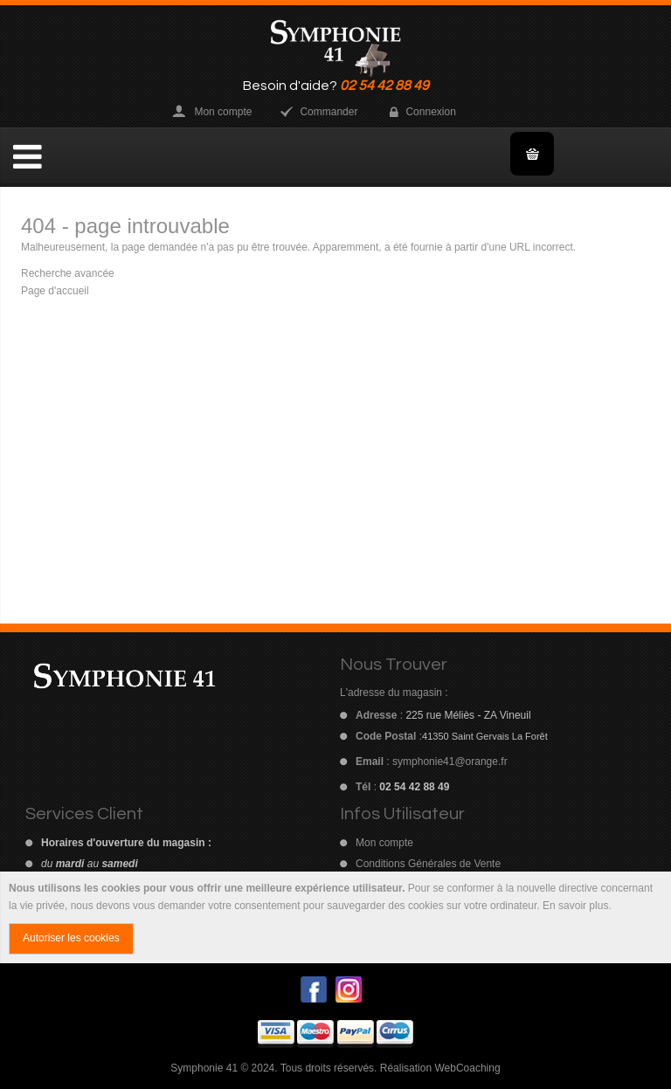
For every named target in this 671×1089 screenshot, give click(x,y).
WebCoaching (467, 1068)
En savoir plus (575, 905)
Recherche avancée (67, 273)
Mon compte (223, 112)
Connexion (430, 112)
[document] (335, 917)
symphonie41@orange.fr (450, 761)
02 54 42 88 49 (384, 86)
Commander (328, 112)
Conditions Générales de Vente (428, 864)
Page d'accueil (55, 291)
